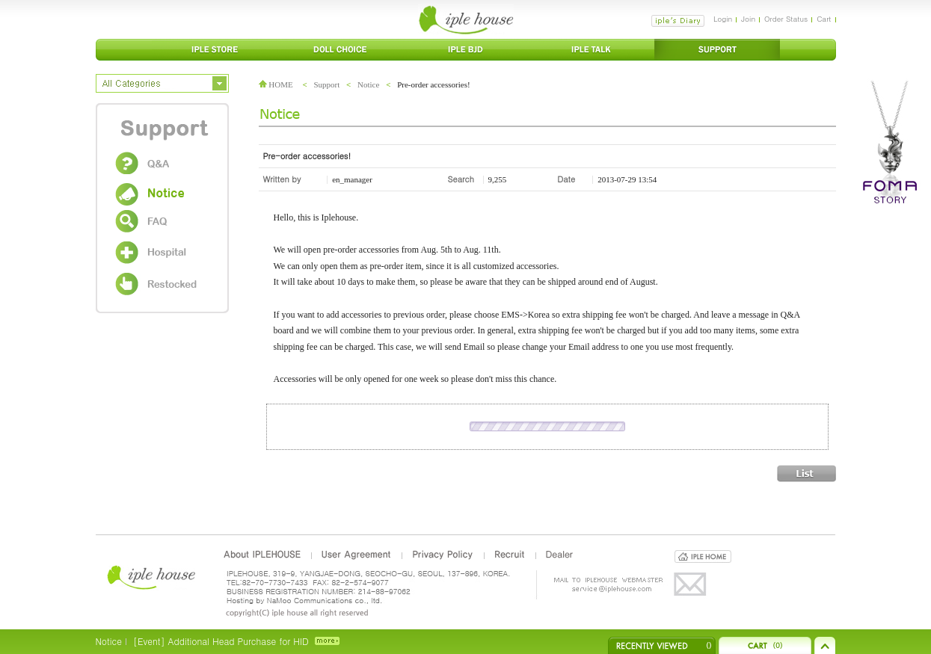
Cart (824, 18)
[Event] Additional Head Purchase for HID (221, 641)
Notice (368, 84)
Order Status (786, 18)
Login (722, 18)
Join (748, 18)
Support (326, 84)
